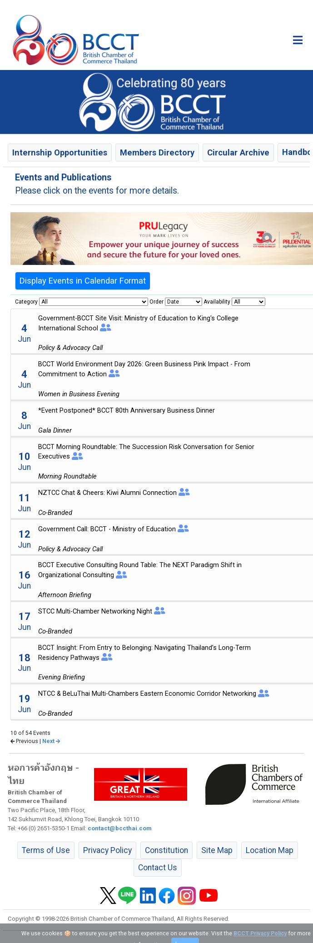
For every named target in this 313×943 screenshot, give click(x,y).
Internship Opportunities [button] (59, 152)
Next (51, 741)
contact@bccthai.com (120, 828)
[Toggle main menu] (297, 40)
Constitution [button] (166, 850)
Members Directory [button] (157, 152)
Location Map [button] (269, 850)
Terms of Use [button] (46, 850)
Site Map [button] (217, 850)
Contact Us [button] (157, 867)
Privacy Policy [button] (107, 850)
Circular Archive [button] (238, 152)
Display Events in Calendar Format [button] (83, 280)
